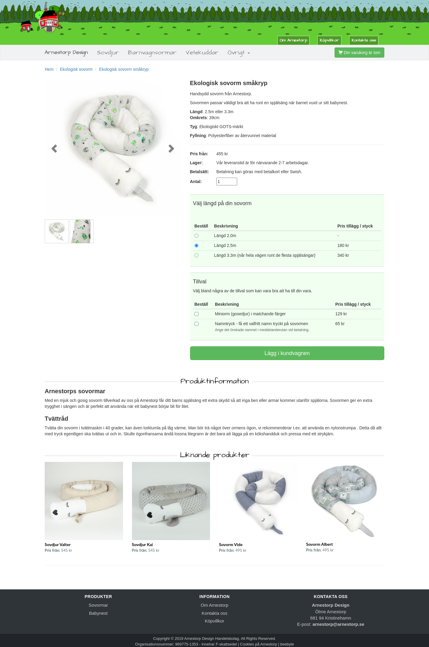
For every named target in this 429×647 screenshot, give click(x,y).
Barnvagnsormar (152, 52)
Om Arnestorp (293, 40)
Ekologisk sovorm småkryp (124, 69)
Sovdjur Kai (142, 544)
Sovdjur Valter (58, 544)
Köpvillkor (329, 40)
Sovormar (98, 605)
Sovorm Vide (231, 544)
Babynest (98, 613)
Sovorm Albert (319, 544)
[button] (55, 148)
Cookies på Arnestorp (258, 644)
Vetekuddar (202, 52)
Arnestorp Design (66, 52)
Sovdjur (108, 52)
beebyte (287, 644)
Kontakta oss (364, 40)
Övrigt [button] (239, 52)
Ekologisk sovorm (76, 69)
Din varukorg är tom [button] (359, 52)
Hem (49, 69)
